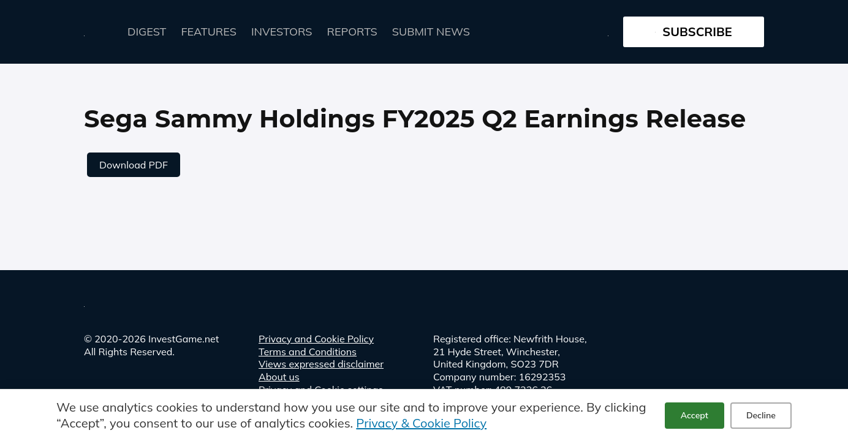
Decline (761, 415)
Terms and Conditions (308, 351)
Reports (352, 31)
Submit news (431, 31)
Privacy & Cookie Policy (421, 423)
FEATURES (209, 31)
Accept (694, 415)
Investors (281, 31)
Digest (147, 31)
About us (279, 377)
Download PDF (133, 165)
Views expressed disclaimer (321, 364)
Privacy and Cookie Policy (316, 339)
